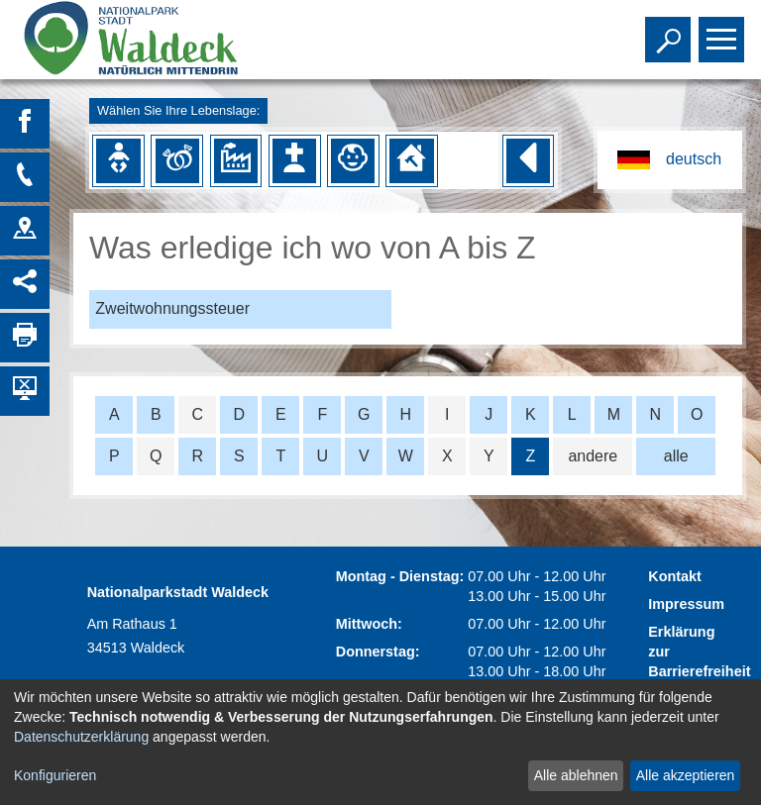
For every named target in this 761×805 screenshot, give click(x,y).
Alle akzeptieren (685, 775)
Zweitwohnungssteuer (172, 308)
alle (676, 456)
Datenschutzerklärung (81, 737)
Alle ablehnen (576, 775)
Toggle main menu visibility (724, 31)
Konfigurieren (55, 775)
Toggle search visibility (670, 31)
